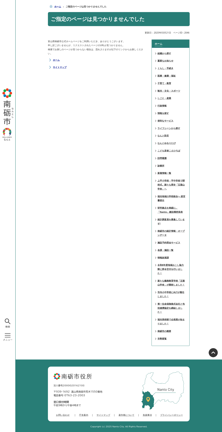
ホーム (57, 6)
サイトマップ (59, 67)
